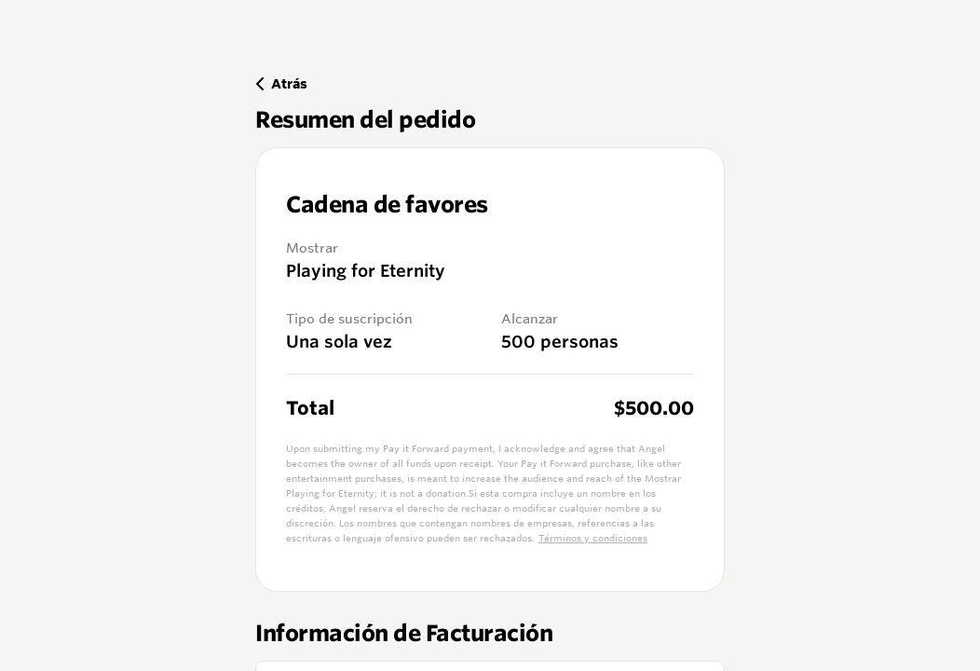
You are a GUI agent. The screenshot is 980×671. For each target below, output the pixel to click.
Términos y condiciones (592, 538)
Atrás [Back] (281, 83)
